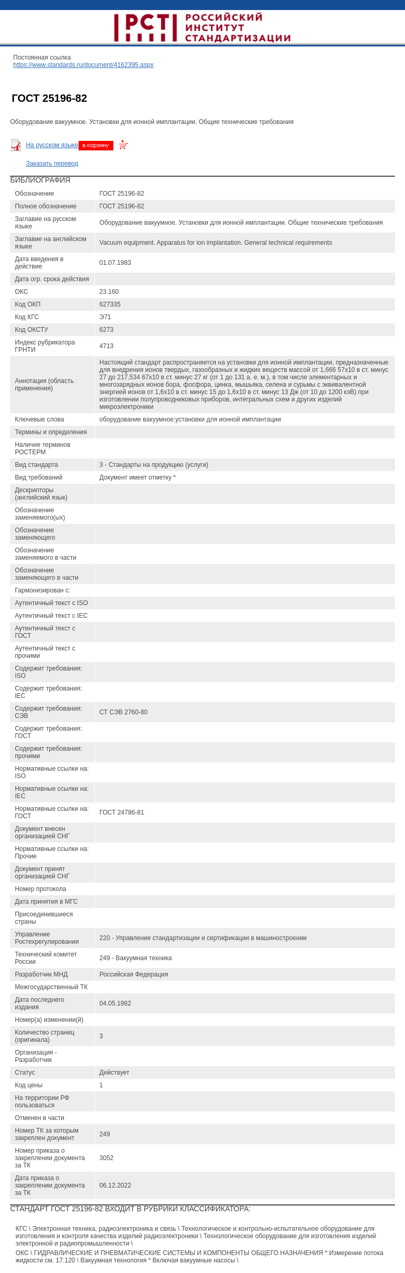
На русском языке (52, 145)
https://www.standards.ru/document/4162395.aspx (83, 65)
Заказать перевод (52, 163)
